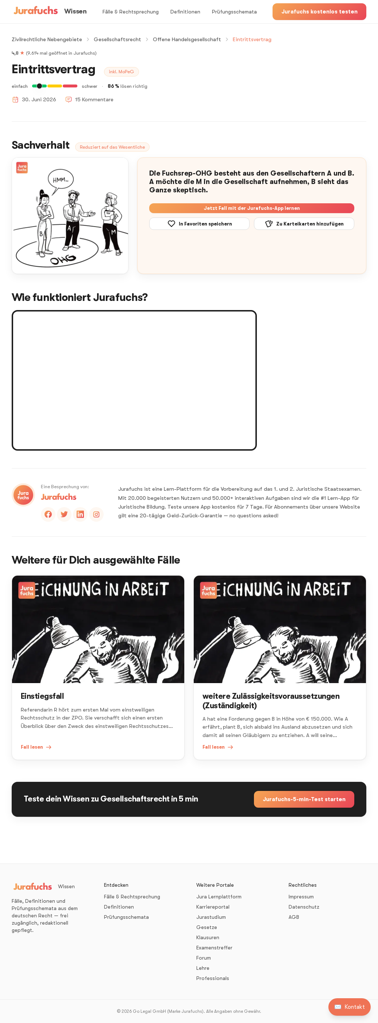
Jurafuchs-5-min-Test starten (304, 799)
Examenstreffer (214, 948)
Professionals (212, 978)
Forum (203, 958)
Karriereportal (213, 907)
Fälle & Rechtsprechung (131, 12)
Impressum (301, 896)
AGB (294, 917)
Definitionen (185, 12)
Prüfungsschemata (234, 12)
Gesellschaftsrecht (117, 39)
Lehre (202, 968)
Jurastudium (211, 917)
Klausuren (207, 937)
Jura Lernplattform (219, 896)
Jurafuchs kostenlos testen (319, 11)
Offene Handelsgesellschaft (187, 39)
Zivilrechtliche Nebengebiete (47, 39)
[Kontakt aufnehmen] (349, 1007)
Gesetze (206, 927)
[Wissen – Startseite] (49, 11)
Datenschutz (304, 907)
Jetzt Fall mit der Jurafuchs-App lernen (252, 208)
